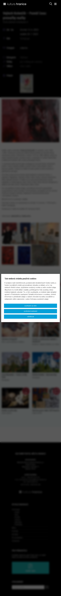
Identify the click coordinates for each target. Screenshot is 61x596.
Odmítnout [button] (30, 316)
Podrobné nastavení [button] (30, 311)
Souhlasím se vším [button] (30, 306)
